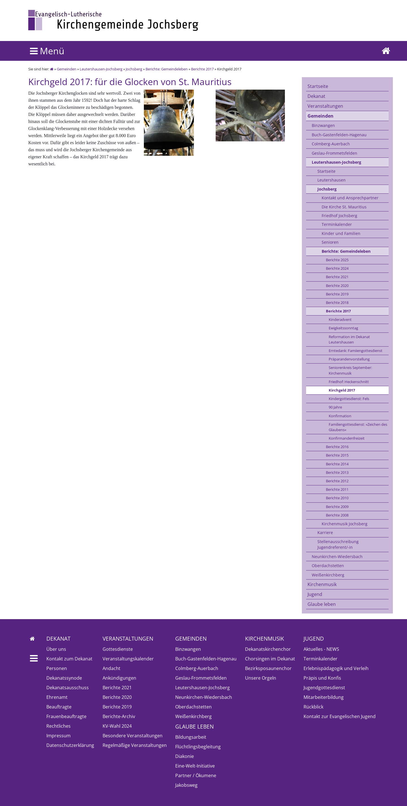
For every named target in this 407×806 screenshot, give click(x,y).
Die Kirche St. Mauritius (344, 206)
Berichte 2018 (337, 302)
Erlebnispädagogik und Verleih (336, 668)
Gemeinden (66, 69)
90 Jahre (335, 407)
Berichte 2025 (337, 259)
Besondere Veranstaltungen (133, 735)
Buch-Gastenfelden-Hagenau (339, 134)
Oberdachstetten (328, 565)
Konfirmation (340, 415)
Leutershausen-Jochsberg (101, 69)
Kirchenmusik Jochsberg (344, 523)
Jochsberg (134, 69)
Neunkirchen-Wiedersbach (337, 556)
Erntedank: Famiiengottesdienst (355, 350)
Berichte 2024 (337, 268)
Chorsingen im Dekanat (270, 659)
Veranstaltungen (325, 106)
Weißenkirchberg (328, 575)
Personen (56, 668)
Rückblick (313, 707)
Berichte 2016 (337, 446)
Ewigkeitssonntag (343, 327)
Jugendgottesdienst (324, 687)
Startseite (318, 86)
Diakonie (184, 756)
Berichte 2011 (337, 489)
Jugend (315, 594)
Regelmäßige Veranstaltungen (135, 745)
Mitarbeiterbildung (324, 697)
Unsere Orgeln (260, 678)
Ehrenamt (57, 697)
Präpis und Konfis (322, 678)
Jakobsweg (186, 785)
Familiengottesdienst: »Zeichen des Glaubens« (358, 427)
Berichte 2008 (337, 515)
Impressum (58, 735)
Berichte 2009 (337, 506)
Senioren (330, 242)
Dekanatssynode (64, 678)
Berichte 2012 (337, 480)
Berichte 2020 (337, 285)
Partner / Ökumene (195, 775)
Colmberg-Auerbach (331, 143)
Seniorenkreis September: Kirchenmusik (350, 370)
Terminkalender (337, 224)
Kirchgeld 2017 (342, 390)
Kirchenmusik (322, 584)
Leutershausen (331, 180)
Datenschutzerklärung (70, 745)
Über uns (56, 649)
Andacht (111, 668)
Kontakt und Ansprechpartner (350, 197)
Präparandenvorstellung (349, 359)
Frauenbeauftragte (66, 716)
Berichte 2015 (337, 455)
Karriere (325, 532)
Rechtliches (58, 726)
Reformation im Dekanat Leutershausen (349, 339)
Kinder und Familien (341, 233)
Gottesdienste (118, 649)
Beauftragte (59, 707)
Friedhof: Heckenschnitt (349, 381)
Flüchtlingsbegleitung (198, 747)
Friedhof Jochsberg (339, 215)
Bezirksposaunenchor (268, 668)
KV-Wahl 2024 (117, 726)
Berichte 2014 (337, 463)
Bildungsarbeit (190, 737)
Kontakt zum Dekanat (69, 659)
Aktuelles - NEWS (321, 649)
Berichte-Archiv (119, 716)
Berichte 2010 (337, 497)
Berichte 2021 (337, 276)
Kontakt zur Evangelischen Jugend (340, 716)
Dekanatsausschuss (67, 687)
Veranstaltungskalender (128, 659)
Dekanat (316, 96)
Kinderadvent (340, 319)
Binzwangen (323, 125)
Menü (47, 51)
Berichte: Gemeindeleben (167, 69)
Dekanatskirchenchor (268, 649)
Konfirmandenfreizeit (347, 438)
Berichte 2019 (337, 294)
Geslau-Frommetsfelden (334, 153)
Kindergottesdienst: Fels (349, 398)
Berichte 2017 (202, 69)
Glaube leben (322, 604)
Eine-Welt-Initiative (195, 766)
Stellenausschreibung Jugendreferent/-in (338, 544)
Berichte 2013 (337, 472)
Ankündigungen (119, 678)
